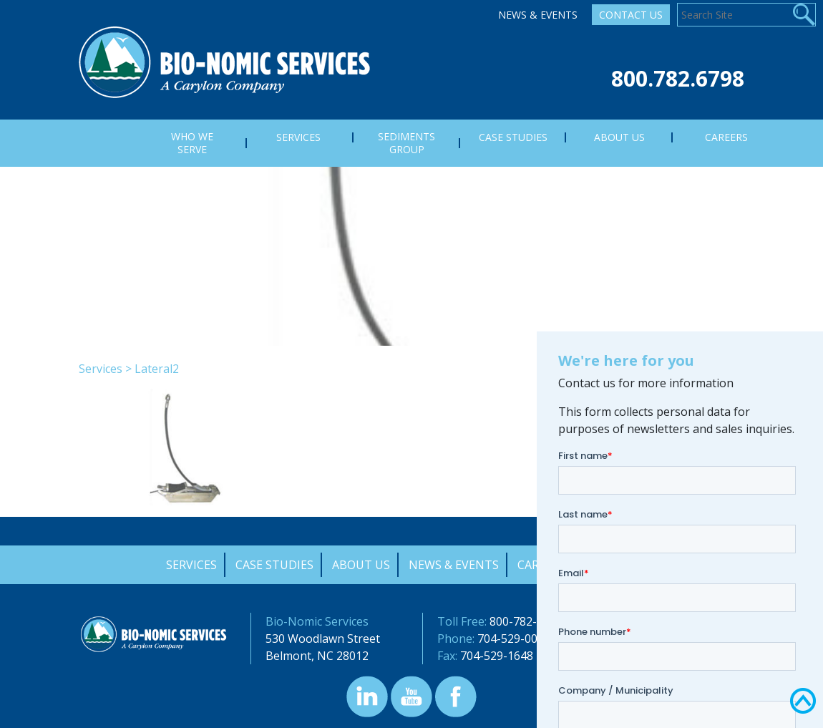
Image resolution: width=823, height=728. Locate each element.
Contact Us (631, 14)
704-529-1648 (496, 656)
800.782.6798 (677, 78)
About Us (361, 565)
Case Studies (274, 565)
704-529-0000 (513, 638)
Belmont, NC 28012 (317, 656)
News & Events (538, 14)
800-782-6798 (526, 621)
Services (100, 369)
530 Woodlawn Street (323, 638)
